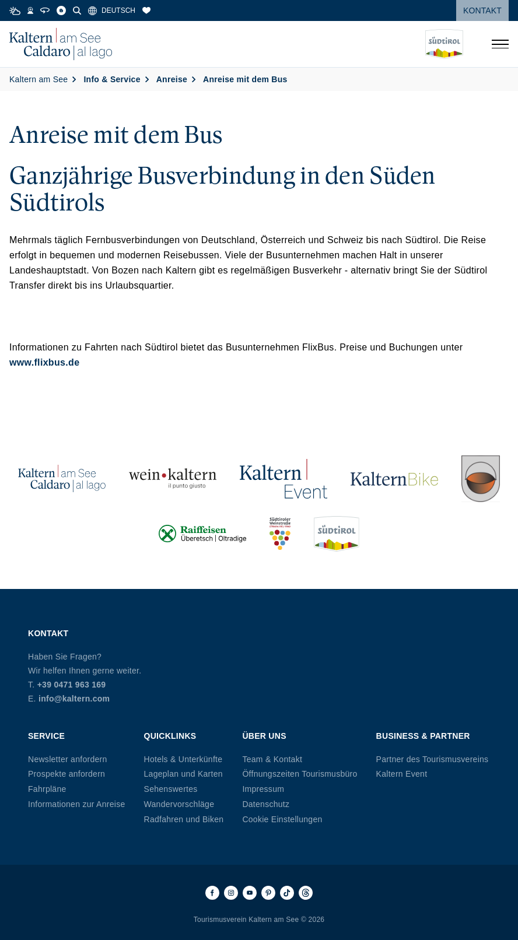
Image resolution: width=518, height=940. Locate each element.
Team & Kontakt (272, 759)
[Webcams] (30, 10)
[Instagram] (231, 893)
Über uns (264, 736)
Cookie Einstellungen (282, 819)
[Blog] (61, 10)
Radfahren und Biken (184, 819)
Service (46, 736)
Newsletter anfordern (67, 759)
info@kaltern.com (74, 698)
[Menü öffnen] (500, 44)
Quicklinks (170, 736)
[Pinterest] (268, 893)
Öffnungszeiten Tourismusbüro (299, 773)
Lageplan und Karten (183, 773)
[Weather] (14, 10)
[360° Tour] (45, 10)
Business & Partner (423, 736)
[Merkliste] (146, 10)
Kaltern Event (402, 773)
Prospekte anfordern (66, 773)
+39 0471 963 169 (71, 684)
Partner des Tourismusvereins (432, 759)
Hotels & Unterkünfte (183, 759)
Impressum (263, 789)
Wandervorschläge (179, 804)
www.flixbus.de (44, 362)
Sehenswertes (171, 789)
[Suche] (77, 10)
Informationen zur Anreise (76, 804)
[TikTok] (287, 893)
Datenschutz (265, 804)
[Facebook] (212, 893)
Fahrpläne (47, 789)
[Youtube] (250, 893)
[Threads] (306, 893)
